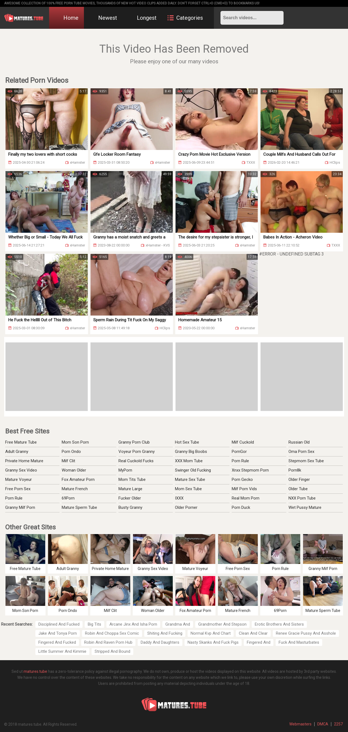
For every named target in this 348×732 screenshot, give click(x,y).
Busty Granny (130, 507)
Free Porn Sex (17, 488)
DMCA (322, 724)
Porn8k (294, 470)
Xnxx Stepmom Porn (250, 470)
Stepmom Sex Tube (306, 460)
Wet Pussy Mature (304, 507)
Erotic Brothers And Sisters (279, 624)
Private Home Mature (24, 460)
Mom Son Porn (75, 442)
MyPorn (125, 470)
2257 (338, 724)
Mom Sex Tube (188, 488)
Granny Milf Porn (20, 507)
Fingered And (258, 642)
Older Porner (186, 507)
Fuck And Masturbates (299, 642)
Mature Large (130, 488)
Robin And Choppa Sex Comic (112, 633)
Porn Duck (241, 507)
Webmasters (300, 724)
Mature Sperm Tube (79, 507)
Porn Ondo (71, 451)
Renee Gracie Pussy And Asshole (306, 633)
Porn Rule (13, 498)
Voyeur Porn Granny (136, 451)
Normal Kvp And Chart (211, 633)
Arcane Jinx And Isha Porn (133, 624)
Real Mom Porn (245, 498)
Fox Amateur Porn (78, 479)
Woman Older (74, 470)
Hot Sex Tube (187, 442)
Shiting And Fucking (164, 633)
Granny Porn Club (134, 442)
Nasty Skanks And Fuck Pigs (213, 642)
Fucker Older (129, 498)
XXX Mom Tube (189, 460)
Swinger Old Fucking (193, 470)
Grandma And (177, 624)
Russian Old (299, 442)
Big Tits (94, 624)
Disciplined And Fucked (59, 624)
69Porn (68, 498)
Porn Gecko (242, 479)
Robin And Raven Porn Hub (108, 642)
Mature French (75, 488)
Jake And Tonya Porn (57, 633)
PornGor (239, 451)
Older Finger (299, 479)
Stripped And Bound (112, 651)
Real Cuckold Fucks (136, 460)
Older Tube (298, 488)
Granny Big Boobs (191, 451)
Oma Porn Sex (301, 451)
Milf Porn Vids (244, 488)
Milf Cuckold (243, 442)
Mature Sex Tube (190, 479)
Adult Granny (16, 451)
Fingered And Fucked (57, 642)
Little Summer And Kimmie (62, 651)
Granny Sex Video (21, 470)
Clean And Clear (253, 633)
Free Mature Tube (21, 442)
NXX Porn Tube (302, 498)
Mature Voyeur (18, 479)
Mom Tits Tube (132, 479)
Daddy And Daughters (160, 642)
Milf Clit (68, 460)
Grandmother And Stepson (222, 624)
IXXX (179, 498)
